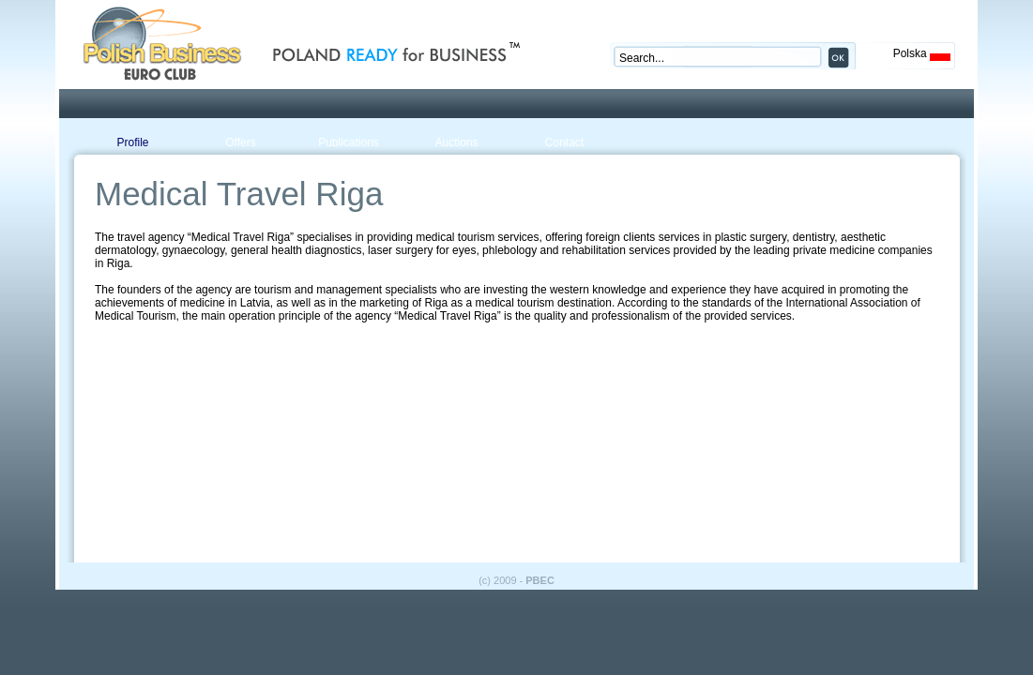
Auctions (456, 142)
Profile (132, 142)
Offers (240, 142)
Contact (564, 142)
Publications (348, 142)
